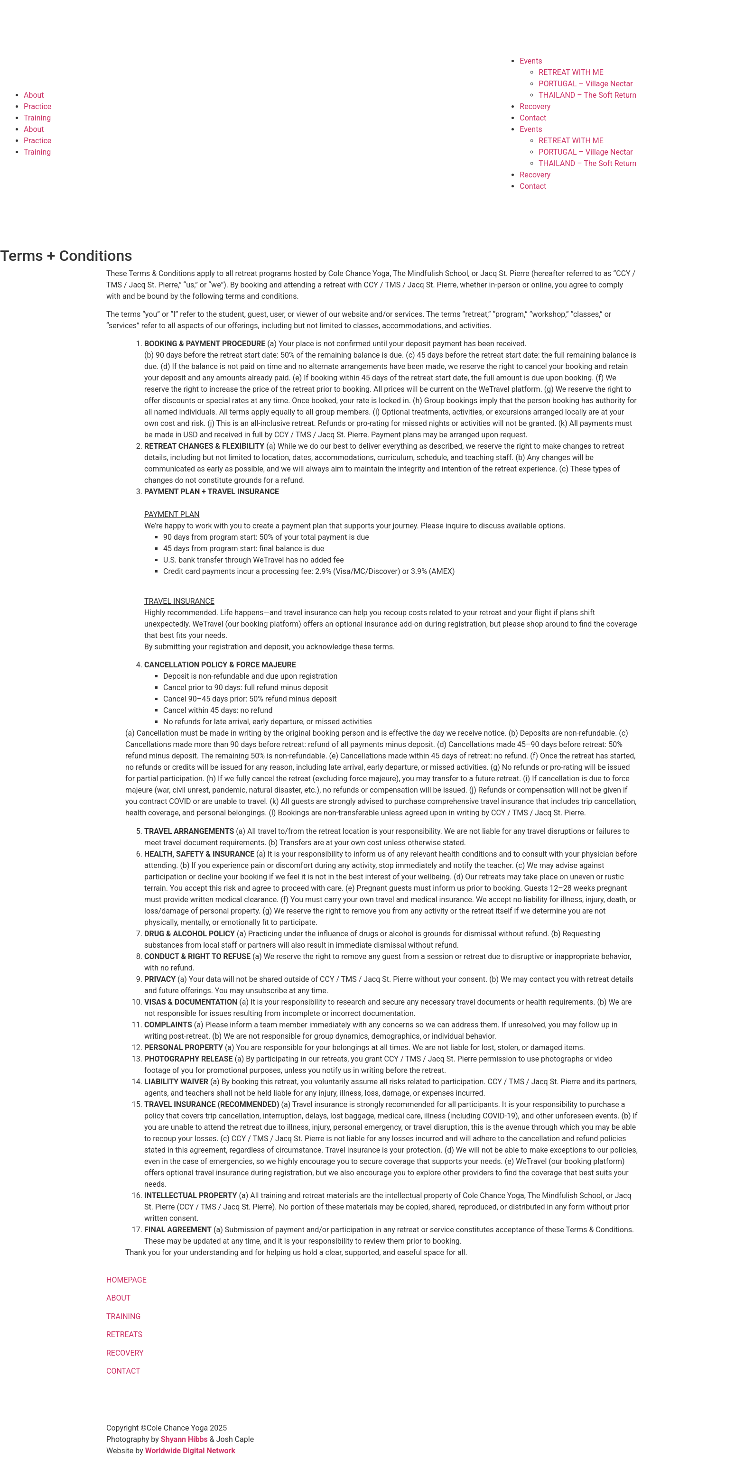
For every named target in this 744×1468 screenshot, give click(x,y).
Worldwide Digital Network (190, 1450)
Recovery (535, 106)
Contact (533, 117)
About (34, 95)
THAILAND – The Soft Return (587, 95)
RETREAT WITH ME (571, 72)
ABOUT (118, 1297)
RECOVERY (125, 1352)
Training (37, 117)
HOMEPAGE (126, 1279)
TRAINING (123, 1316)
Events (531, 60)
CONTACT (123, 1371)
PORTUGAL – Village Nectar (585, 83)
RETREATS (124, 1334)
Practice (37, 106)
